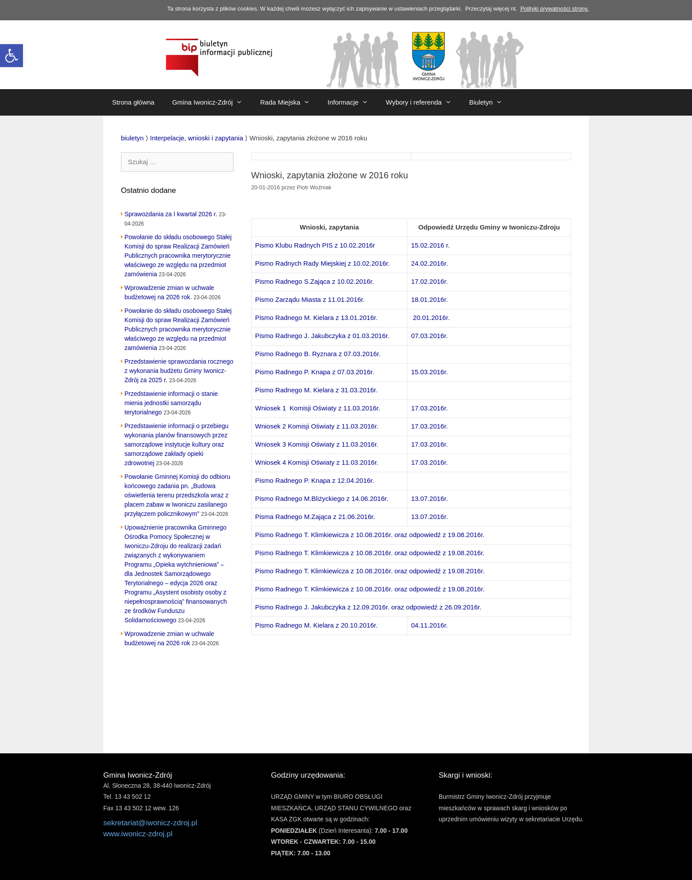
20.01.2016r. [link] (431, 317)
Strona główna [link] (133, 102)
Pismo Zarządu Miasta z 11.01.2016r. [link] (310, 299)
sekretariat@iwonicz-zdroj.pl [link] (150, 823)
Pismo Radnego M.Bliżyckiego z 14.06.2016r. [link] (321, 498)
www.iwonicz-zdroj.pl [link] (138, 834)
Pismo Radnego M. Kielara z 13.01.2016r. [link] (316, 317)
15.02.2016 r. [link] (430, 245)
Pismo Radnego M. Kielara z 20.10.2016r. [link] (316, 625)
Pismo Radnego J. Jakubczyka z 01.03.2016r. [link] (322, 335)
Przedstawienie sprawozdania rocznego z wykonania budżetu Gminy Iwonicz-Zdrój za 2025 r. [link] (178, 371)
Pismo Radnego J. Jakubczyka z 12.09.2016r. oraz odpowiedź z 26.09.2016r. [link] (368, 607)
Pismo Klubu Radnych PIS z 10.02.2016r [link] (315, 245)
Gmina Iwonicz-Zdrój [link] (212, 102)
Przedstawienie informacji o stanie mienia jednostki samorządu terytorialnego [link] (171, 403)
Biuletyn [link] (490, 102)
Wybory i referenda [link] (423, 102)
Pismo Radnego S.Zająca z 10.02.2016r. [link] (314, 281)
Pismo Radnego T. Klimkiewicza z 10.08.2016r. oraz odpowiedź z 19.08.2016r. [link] (370, 534)
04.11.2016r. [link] (429, 625)
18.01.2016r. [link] (429, 299)
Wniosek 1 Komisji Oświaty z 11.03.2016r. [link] (317, 408)
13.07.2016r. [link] (429, 498)
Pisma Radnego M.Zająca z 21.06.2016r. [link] (315, 516)
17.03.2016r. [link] (429, 408)
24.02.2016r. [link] (429, 263)
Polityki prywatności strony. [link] (554, 8)
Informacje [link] (352, 102)
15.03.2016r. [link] (429, 372)
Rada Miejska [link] (289, 102)
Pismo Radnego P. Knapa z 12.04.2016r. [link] (314, 480)
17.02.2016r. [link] (429, 281)
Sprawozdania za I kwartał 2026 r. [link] (170, 214)
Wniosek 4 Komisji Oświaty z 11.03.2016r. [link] (316, 462)
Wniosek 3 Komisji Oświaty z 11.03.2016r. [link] (316, 444)
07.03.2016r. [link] (429, 335)
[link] (11, 55)
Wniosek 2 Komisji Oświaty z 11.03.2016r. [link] (316, 426)
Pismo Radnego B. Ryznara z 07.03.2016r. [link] (317, 353)
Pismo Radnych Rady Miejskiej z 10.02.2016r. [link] (322, 263)
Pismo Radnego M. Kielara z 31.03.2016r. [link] (316, 390)
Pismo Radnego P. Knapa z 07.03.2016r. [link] (314, 372)
